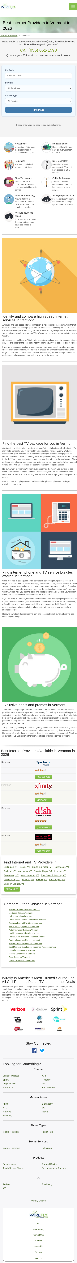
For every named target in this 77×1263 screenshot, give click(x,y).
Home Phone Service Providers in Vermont (27, 920)
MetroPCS (8, 1087)
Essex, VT (25, 867)
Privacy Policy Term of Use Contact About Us (38, 1237)
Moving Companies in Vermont (22, 954)
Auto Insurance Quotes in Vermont (23, 930)
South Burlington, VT (42, 867)
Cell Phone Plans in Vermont (21, 916)
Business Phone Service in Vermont (24, 909)
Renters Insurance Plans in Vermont (24, 940)
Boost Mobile (48, 1087)
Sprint (6, 1080)
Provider (9, 83)
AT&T (45, 1076)
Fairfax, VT (41, 879)
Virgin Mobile (9, 1083)
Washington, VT (11, 879)
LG (43, 1108)
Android (6, 1184)
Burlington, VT (11, 867)
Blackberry (47, 1184)
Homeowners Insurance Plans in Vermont (27, 937)
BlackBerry (47, 1104)
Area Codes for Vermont (19, 957)
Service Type (11, 95)
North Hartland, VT (30, 875)
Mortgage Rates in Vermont (20, 913)
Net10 (45, 1083)
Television (47, 1148)
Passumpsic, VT (57, 879)
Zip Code (9, 70)
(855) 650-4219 (43, 851)
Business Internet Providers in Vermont (25, 923)
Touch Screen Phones (13, 1168)
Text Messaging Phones (54, 1168)
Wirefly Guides (38, 1201)
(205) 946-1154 (43, 827)
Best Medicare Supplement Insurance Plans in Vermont (32, 947)
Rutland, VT (9, 871)
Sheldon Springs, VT (14, 884)
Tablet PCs (47, 1132)
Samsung (7, 1115)
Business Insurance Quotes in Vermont (25, 943)
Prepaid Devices (50, 1164)
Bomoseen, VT (11, 875)
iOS (4, 1188)
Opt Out (38, 1259)
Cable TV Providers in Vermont (22, 960)
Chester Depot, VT (43, 871)
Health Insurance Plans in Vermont (24, 933)
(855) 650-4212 (43, 777)
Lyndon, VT (60, 871)
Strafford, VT (28, 879)
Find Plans (38, 110)
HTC (5, 1108)
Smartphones (9, 1164)
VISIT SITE (42, 800)
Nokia (45, 1112)
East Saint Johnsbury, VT (53, 875)
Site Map (38, 1252)
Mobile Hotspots (11, 1132)
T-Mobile (46, 1080)
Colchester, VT (62, 867)
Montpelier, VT (25, 871)
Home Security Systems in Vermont (24, 926)
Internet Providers (8, 35)
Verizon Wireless (11, 1076)
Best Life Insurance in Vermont (22, 950)
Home (38, 1223)
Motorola (7, 1112)
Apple (5, 1104)
